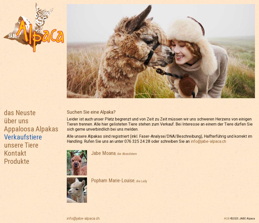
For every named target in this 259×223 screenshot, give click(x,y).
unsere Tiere (21, 145)
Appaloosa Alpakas (31, 129)
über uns (16, 121)
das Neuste (20, 113)
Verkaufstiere (23, 137)
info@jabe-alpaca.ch (83, 218)
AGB (227, 218)
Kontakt (15, 153)
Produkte (16, 161)
